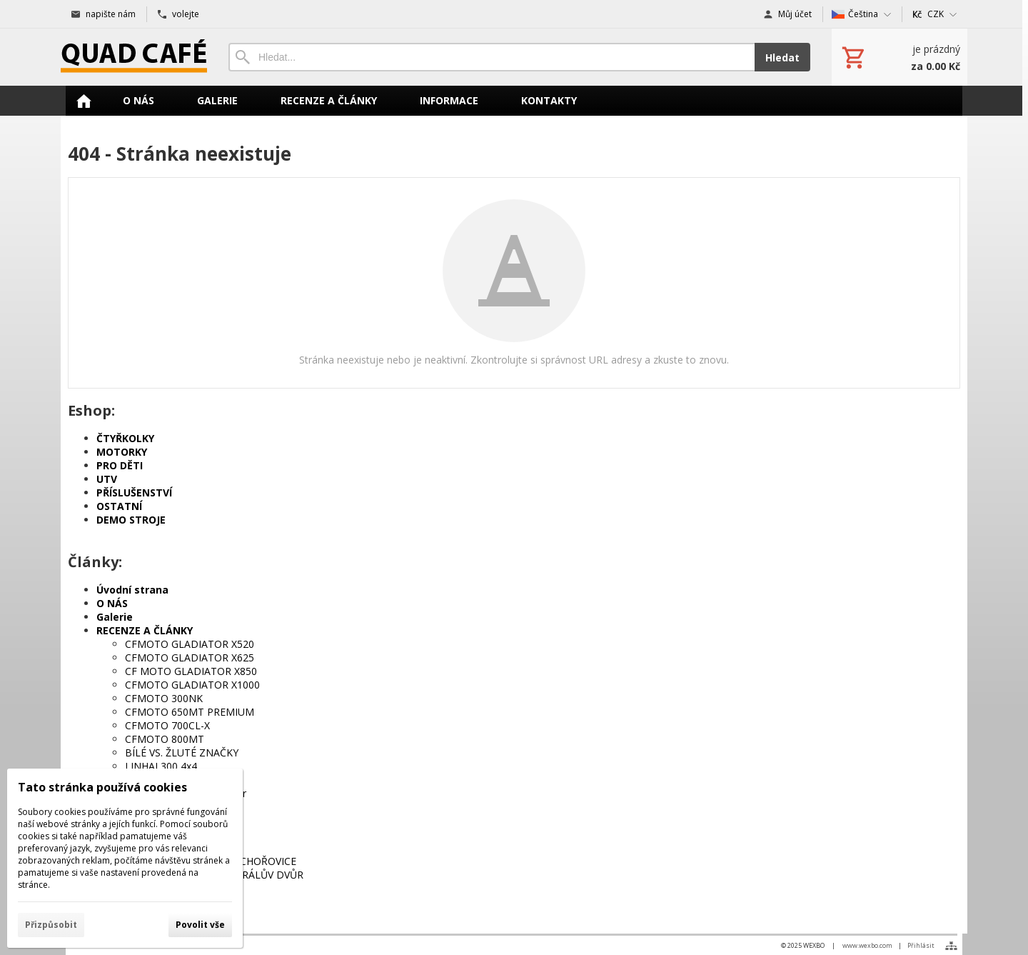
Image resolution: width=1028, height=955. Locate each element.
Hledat (782, 57)
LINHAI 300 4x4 (161, 766)
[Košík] (899, 57)
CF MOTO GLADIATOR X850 (191, 671)
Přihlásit (920, 945)
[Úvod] (134, 57)
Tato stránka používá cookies (102, 787)
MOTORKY (121, 452)
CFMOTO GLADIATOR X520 (189, 644)
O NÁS (112, 603)
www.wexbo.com (867, 945)
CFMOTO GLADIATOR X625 (189, 657)
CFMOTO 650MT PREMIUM (189, 712)
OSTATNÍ (119, 506)
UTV (106, 479)
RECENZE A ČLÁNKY (144, 630)
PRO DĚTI (119, 465)
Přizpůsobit (51, 925)
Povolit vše (200, 925)
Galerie (114, 617)
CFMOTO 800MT (164, 739)
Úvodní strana (132, 589)
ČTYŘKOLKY (125, 438)
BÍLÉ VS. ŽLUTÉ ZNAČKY (181, 752)
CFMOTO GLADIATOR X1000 (192, 684)
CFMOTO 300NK (164, 698)
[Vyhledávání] (491, 57)
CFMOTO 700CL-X (167, 725)
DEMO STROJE (131, 519)
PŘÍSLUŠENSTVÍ (134, 492)
